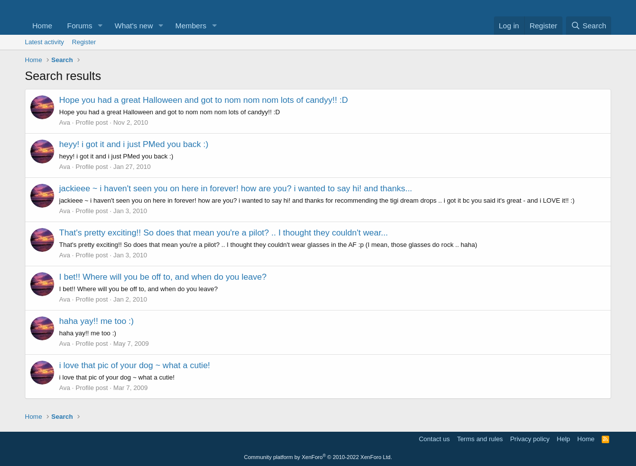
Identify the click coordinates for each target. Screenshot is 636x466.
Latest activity (44, 42)
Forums (79, 25)
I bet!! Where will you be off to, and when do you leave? (162, 277)
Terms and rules (480, 439)
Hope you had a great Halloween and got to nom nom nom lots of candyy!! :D (203, 100)
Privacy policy (530, 439)
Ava (64, 122)
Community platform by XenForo (318, 457)
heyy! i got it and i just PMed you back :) (133, 144)
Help (563, 439)
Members (191, 25)
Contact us (434, 439)
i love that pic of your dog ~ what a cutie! (134, 365)
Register (84, 42)
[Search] (588, 25)
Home (42, 25)
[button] (100, 25)
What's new (134, 25)
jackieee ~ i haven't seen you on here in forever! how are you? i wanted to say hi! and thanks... (235, 188)
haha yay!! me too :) (96, 321)
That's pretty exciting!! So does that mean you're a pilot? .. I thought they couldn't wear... (223, 232)
